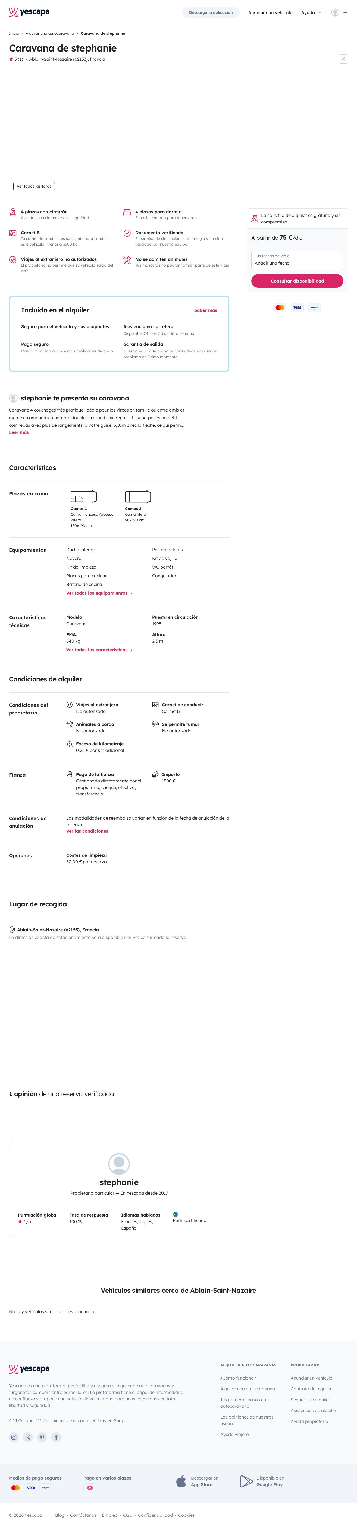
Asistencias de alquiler (313, 1410)
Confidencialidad (155, 1515)
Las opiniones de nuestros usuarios (247, 1420)
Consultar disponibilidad (297, 281)
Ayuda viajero (234, 1434)
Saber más (205, 310)
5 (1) (18, 59)
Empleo (110, 1515)
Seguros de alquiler (310, 1400)
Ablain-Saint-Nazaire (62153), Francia (67, 59)
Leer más (19, 432)
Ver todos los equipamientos (100, 593)
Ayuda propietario (309, 1421)
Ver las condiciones (87, 831)
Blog (60, 1515)
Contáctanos (83, 1515)
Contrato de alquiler (311, 1389)
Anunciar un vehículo (270, 12)
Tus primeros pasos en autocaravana (243, 1403)
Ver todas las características (100, 650)
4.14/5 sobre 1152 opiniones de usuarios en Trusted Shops (68, 1420)
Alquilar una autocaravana (247, 1389)
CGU (128, 1515)
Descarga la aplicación (211, 12)
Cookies (186, 1515)
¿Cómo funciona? (238, 1378)
